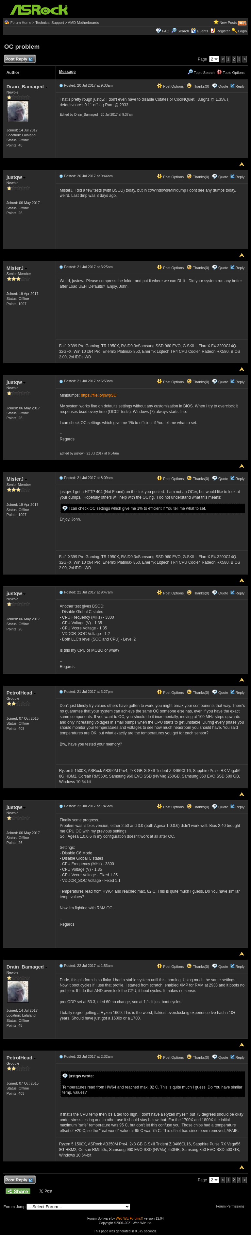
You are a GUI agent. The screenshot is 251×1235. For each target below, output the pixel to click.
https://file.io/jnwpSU (98, 395)
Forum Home (20, 23)
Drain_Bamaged (27, 86)
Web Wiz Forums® (129, 1218)
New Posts (228, 23)
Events (199, 31)
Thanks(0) (198, 86)
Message (67, 71)
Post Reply (19, 59)
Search (183, 31)
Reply (239, 86)
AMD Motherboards (83, 23)
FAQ (165, 31)
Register (223, 31)
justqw (16, 177)
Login (242, 31)
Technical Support (49, 23)
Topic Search (201, 73)
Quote (223, 86)
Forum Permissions (231, 1206)
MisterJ (17, 268)
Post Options (170, 86)
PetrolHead (21, 692)
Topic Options (231, 73)
